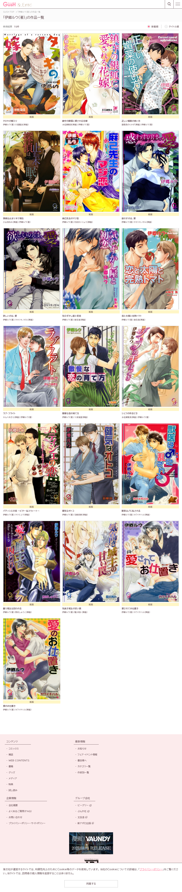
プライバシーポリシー (151, 869)
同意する (91, 883)
